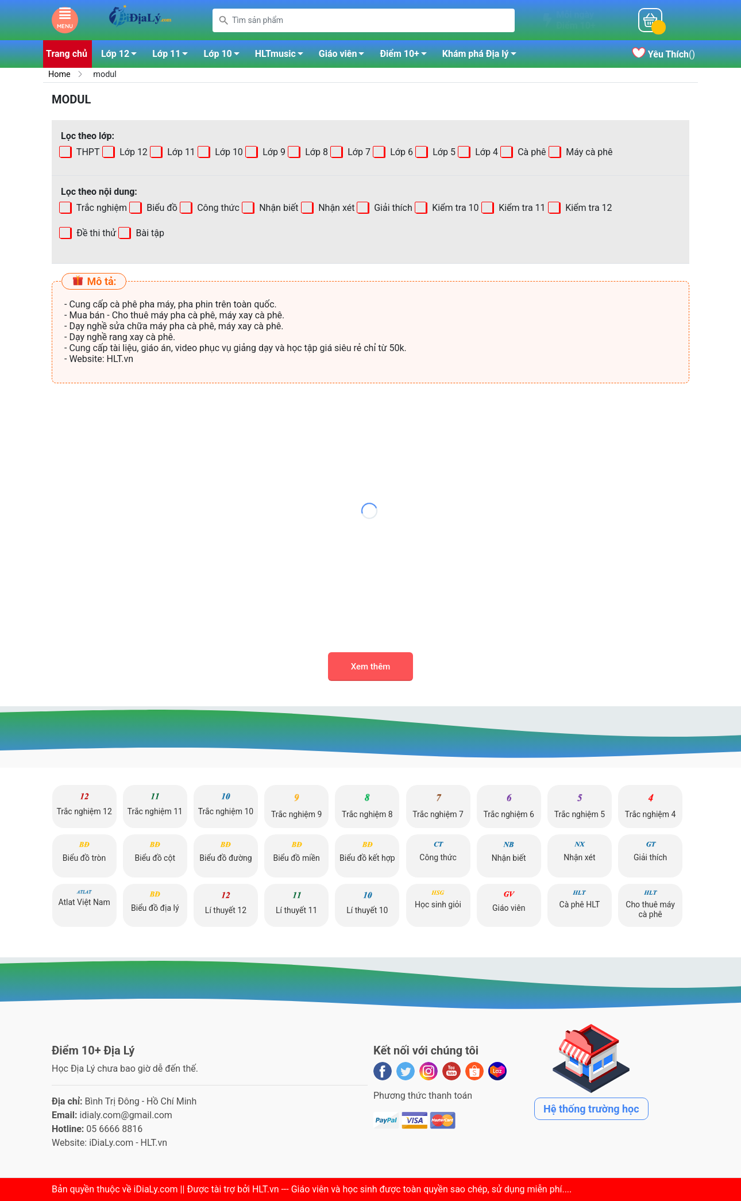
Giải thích (392, 207)
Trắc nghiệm (100, 207)
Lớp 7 (357, 152)
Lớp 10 (224, 55)
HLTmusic (282, 55)
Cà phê (530, 152)
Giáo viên (345, 55)
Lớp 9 (272, 152)
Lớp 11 (173, 55)
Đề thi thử (95, 233)
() (663, 54)
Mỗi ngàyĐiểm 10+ (575, 20)
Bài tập (112, 233)
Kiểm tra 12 (587, 207)
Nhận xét (335, 207)
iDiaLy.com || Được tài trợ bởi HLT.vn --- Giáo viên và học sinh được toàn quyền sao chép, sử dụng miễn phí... (351, 1189)
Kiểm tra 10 (454, 207)
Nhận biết (277, 207)
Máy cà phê (588, 152)
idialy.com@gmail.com (125, 1115)
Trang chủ (66, 53)
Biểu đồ (160, 207)
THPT (86, 152)
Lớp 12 (122, 55)
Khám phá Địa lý (482, 55)
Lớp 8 (315, 152)
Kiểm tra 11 (520, 207)
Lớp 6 (400, 152)
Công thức (217, 207)
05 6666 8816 (114, 1128)
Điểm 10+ (406, 55)
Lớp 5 (443, 152)
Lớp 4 (485, 152)
